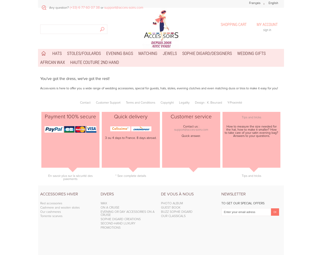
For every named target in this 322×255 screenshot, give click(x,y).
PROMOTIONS (111, 227)
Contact (85, 102)
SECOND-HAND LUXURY (118, 223)
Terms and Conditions (140, 102)
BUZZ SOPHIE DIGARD (177, 211)
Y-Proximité (234, 102)
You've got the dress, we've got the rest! (75, 79)
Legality (184, 102)
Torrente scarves (51, 216)
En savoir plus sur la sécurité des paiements (70, 177)
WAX (104, 203)
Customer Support (108, 102)
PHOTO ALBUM (172, 203)
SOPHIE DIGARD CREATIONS (121, 219)
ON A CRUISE (110, 207)
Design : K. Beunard (208, 102)
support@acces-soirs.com (191, 129)
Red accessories (51, 203)
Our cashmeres (50, 211)
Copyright (167, 102)
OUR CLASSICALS (173, 216)
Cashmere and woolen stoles (60, 207)
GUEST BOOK (170, 207)
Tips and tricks (251, 117)
